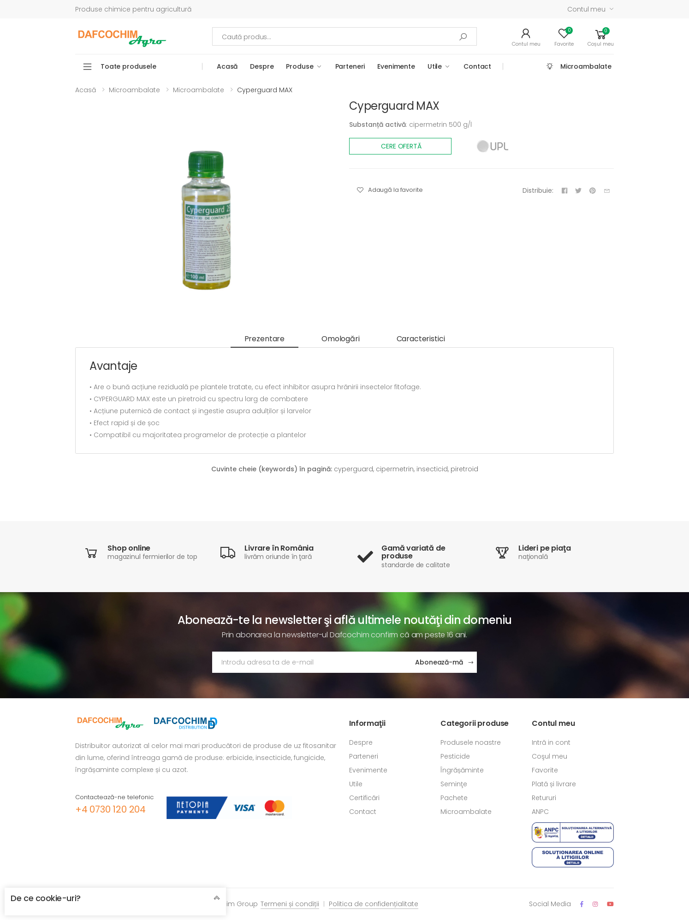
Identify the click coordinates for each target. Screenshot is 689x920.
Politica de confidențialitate (373, 903)
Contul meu (586, 9)
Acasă (227, 66)
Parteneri (350, 66)
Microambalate (586, 66)
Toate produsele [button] (128, 66)
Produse (299, 66)
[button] (601, 36)
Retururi (544, 797)
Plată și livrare (554, 784)
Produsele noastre (470, 742)
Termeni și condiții (290, 903)
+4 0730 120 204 (110, 809)
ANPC (540, 811)
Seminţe (453, 784)
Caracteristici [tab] (421, 338)
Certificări (364, 797)
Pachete (454, 797)
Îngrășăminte (462, 770)
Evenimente (396, 66)
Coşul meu (549, 756)
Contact (477, 66)
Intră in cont (551, 742)
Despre (261, 66)
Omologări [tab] (340, 338)
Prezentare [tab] (264, 338)
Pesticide (455, 756)
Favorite (545, 770)
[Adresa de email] (310, 662)
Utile (435, 66)
